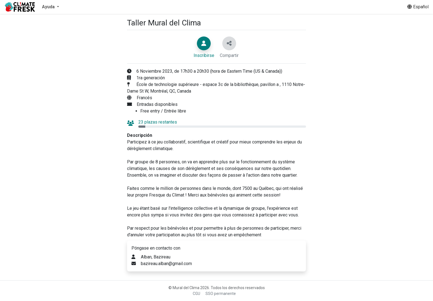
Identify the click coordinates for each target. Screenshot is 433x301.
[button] (50, 6)
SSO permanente (220, 293)
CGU (196, 293)
